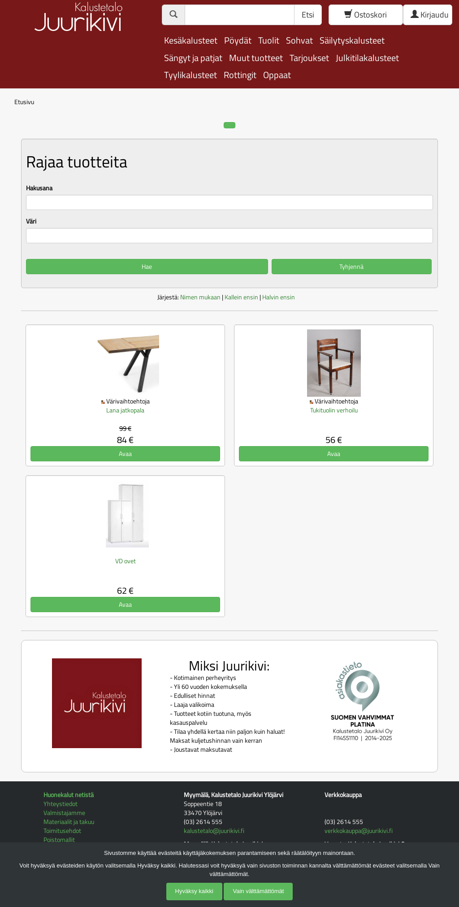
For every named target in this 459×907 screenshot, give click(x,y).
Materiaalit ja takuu (68, 821)
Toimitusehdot (62, 830)
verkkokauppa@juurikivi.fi (359, 830)
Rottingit (240, 75)
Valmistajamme (64, 812)
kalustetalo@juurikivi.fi (214, 830)
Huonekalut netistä (68, 794)
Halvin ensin (278, 297)
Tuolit (268, 40)
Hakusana (39, 188)
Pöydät (237, 40)
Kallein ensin (241, 297)
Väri (31, 221)
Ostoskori (365, 15)
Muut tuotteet (256, 58)
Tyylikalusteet (190, 75)
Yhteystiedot (60, 803)
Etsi (308, 15)
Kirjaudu (430, 15)
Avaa (125, 453)
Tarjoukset (309, 58)
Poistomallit (59, 839)
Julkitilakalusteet (367, 58)
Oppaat (277, 75)
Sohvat (299, 40)
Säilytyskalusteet (352, 40)
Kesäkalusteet (190, 40)
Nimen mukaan (200, 297)
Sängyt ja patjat (193, 58)
